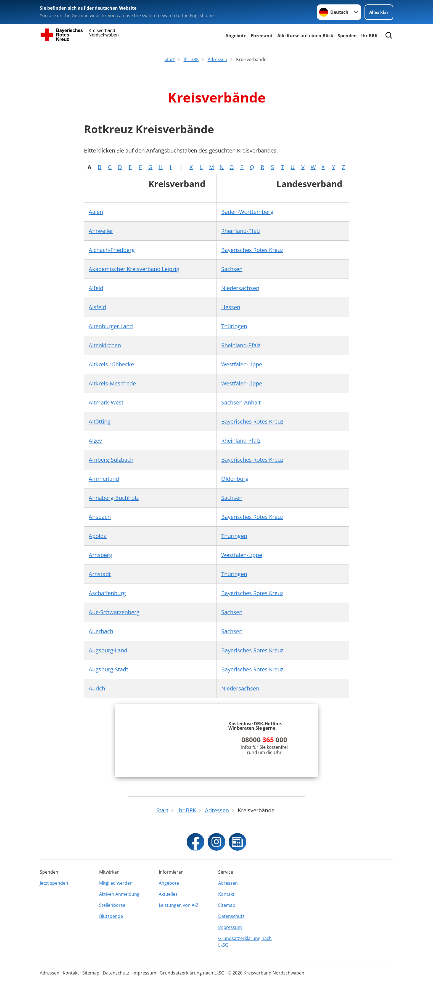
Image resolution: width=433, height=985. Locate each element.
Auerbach (101, 631)
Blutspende (111, 916)
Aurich (97, 688)
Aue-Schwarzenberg (114, 612)
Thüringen (234, 326)
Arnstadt (100, 574)
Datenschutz (231, 916)
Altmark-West (106, 402)
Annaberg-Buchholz (114, 497)
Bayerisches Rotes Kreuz (252, 250)
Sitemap (226, 905)
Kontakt (226, 894)
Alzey (95, 440)
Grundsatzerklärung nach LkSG (245, 941)
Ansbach (100, 517)
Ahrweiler (101, 231)
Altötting (99, 421)
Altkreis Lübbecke (111, 364)
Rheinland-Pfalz (240, 231)
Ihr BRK (369, 36)
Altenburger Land (111, 326)
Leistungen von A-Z (178, 905)
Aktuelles (168, 894)
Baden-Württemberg (247, 212)
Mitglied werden (116, 883)
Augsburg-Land (108, 650)
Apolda (98, 536)
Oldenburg (235, 478)
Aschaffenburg (107, 593)
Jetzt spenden (54, 883)
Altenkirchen (105, 345)
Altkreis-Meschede (112, 383)
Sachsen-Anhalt (241, 402)
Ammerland (104, 478)
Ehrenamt (262, 36)
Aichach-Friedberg (112, 250)
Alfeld (96, 288)
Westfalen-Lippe (241, 364)
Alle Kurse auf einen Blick (305, 36)
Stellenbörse (112, 905)
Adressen (228, 883)
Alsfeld (97, 307)
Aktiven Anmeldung (119, 894)
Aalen (96, 212)
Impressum (230, 927)
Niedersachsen (240, 288)
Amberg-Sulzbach (111, 459)
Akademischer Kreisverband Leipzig (134, 269)
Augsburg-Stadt (108, 669)
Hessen (230, 307)
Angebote (235, 36)
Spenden (347, 36)
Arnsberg (100, 555)
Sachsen (231, 269)
